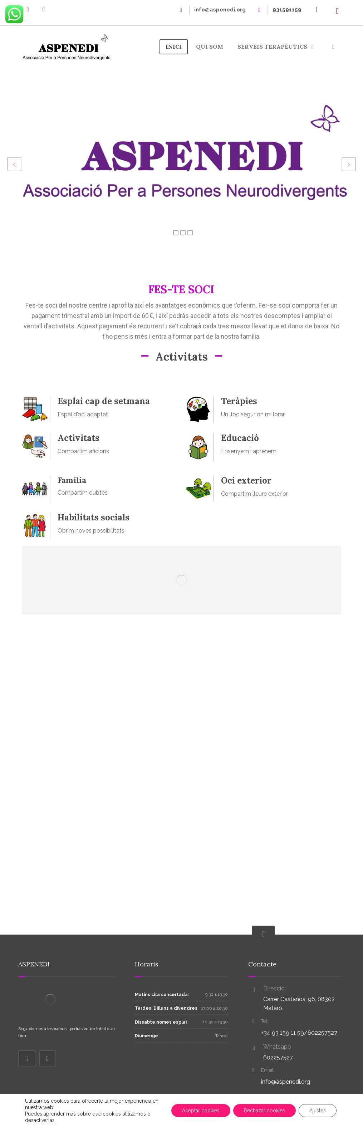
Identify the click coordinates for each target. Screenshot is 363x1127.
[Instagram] (47, 1058)
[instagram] (44, 10)
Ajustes (317, 1110)
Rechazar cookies (264, 1110)
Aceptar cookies (201, 1110)
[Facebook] (28, 10)
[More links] (333, 46)
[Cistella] (316, 9)
